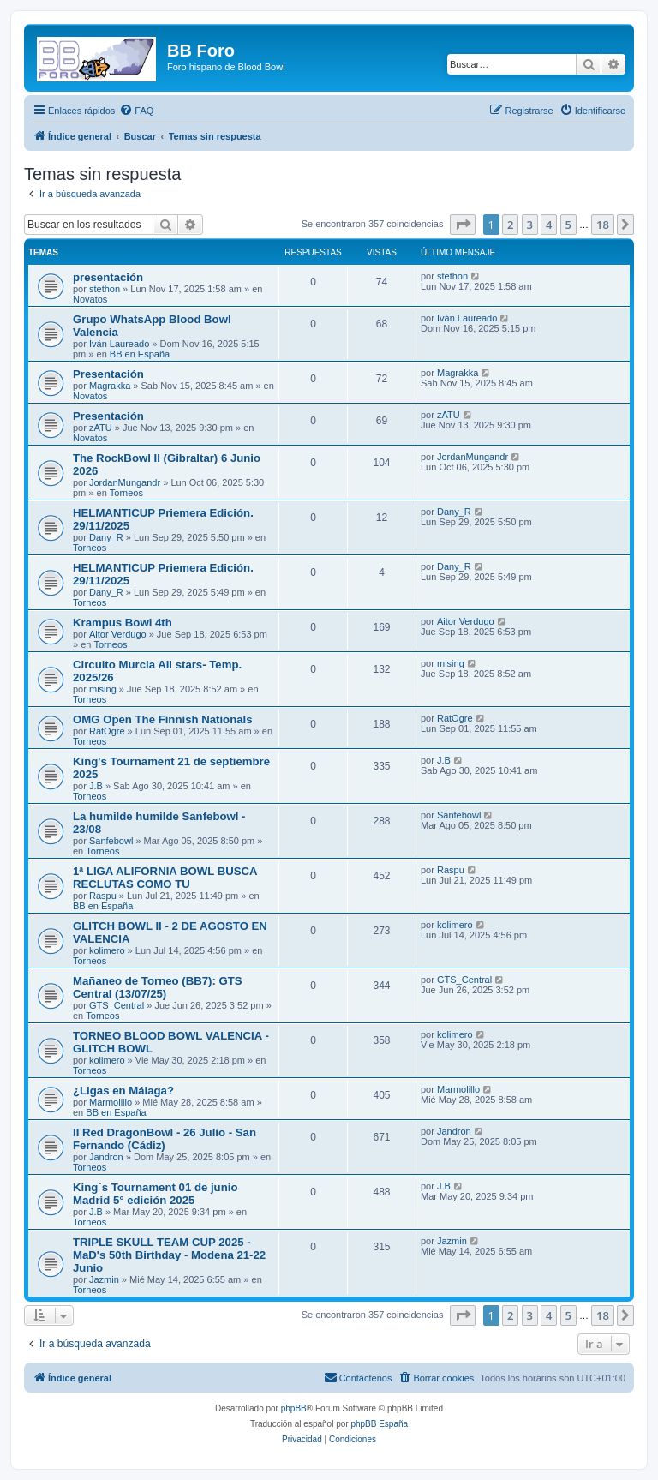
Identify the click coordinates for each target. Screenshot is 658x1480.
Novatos (90, 299)
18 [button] (602, 224)
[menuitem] (136, 110)
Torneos (126, 493)
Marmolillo (110, 1102)
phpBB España (379, 1424)
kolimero (107, 950)
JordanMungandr (124, 482)
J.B (96, 786)
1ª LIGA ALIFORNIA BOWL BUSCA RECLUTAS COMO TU (165, 877)
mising (103, 689)
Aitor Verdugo (118, 634)
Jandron (106, 1157)
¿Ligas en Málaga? (123, 1090)
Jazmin (104, 1279)
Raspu (103, 895)
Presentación (108, 374)
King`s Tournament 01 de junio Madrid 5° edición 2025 (155, 1194)
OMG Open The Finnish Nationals (163, 719)
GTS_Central (116, 1005)
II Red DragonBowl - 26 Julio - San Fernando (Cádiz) (164, 1139)
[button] (463, 224)
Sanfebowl (111, 841)
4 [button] (549, 224)
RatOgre (107, 731)
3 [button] (530, 224)
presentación (108, 277)
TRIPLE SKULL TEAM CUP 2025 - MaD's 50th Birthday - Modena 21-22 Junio (169, 1255)
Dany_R (106, 537)
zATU (100, 427)
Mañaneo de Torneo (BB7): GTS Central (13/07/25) (157, 987)
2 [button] (510, 224)
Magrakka (109, 385)
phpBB (294, 1408)
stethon (104, 289)
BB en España (140, 354)
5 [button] (568, 224)
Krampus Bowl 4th (122, 622)
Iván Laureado (119, 344)
